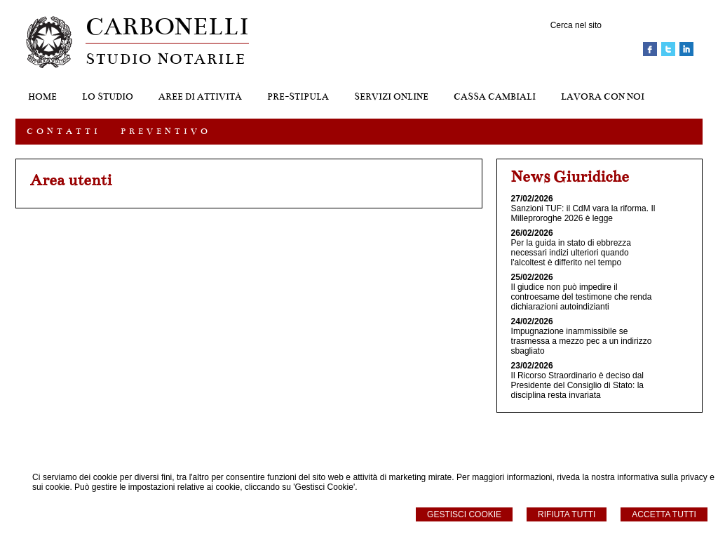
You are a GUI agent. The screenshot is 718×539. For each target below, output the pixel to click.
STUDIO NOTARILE (166, 59)
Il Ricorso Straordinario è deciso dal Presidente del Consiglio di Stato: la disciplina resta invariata (577, 385)
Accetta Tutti (664, 514)
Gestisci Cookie (464, 514)
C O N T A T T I (62, 131)
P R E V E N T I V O (164, 131)
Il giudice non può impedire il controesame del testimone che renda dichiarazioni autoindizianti (581, 297)
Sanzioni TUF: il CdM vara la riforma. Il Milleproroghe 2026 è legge (583, 213)
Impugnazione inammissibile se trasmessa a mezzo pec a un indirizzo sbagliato (581, 341)
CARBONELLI (167, 26)
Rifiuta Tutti (566, 514)
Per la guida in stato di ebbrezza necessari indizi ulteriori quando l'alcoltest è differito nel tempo (571, 252)
